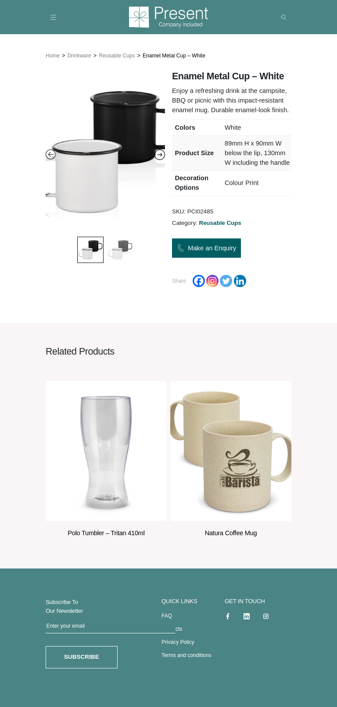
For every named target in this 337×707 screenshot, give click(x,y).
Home (53, 54)
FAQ (166, 614)
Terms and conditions (186, 654)
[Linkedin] (240, 280)
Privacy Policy (177, 641)
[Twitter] (226, 280)
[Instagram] (212, 280)
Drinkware (79, 54)
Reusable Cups (117, 54)
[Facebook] (199, 280)
